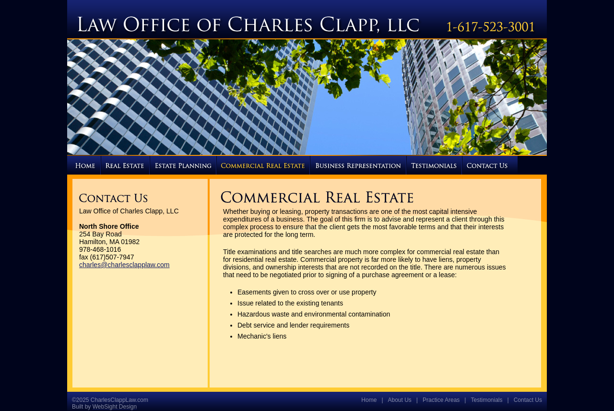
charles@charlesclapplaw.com (124, 265)
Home (369, 400)
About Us (400, 400)
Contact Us (528, 400)
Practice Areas (441, 400)
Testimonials (486, 400)
